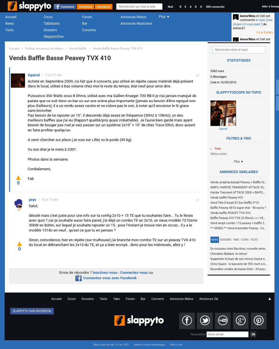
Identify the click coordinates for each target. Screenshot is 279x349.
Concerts (89, 30)
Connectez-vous (134, 272)
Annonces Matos (133, 17)
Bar (84, 24)
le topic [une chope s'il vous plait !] (253, 22)
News (9, 24)
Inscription (103, 6)
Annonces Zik (208, 299)
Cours (48, 17)
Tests (9, 30)
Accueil (11, 17)
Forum (87, 17)
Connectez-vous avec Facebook (106, 278)
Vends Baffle (77, 49)
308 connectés (215, 6)
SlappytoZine (54, 37)
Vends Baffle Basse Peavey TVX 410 (117, 49)
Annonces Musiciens (136, 24)
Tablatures (52, 24)
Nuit (170, 6)
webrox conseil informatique (149, 344)
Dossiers (50, 30)
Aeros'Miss (248, 16)
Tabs (236, 239)
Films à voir (176, 344)
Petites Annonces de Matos (44, 49)
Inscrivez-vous (105, 272)
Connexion (67, 6)
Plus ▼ (239, 161)
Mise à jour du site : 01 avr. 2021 (111, 344)
